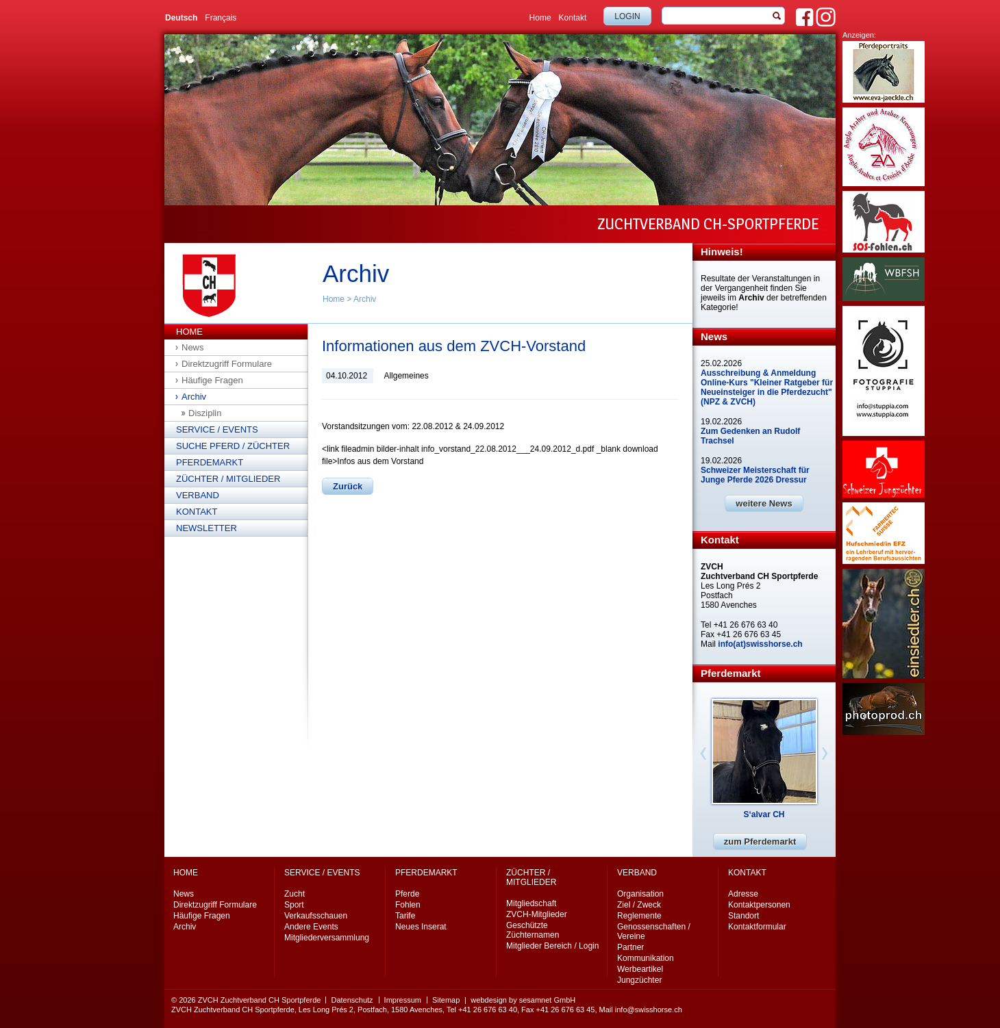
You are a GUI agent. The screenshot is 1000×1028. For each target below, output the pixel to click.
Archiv (364, 299)
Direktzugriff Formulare (227, 364)
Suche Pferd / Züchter (233, 446)
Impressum (402, 1000)
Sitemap (446, 1000)
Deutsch (181, 18)
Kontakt (573, 18)
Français (220, 18)
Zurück (347, 486)
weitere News (764, 503)
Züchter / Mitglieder (228, 479)
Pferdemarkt (209, 462)
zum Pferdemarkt (760, 841)
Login (627, 16)
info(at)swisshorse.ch (760, 644)
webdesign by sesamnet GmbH (523, 1000)
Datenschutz (352, 1000)
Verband (197, 495)
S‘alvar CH (763, 814)
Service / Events (217, 429)
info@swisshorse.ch (648, 1009)
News (193, 347)
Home (540, 18)
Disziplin (204, 413)
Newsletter (206, 528)
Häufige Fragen (212, 380)
